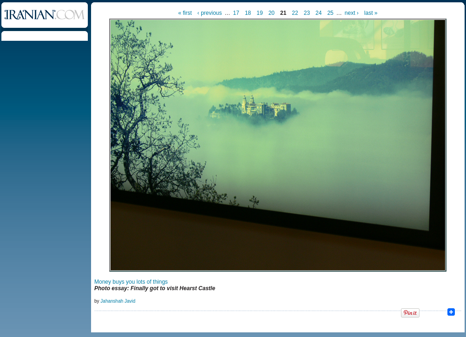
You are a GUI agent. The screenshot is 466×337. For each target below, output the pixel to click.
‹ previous (209, 13)
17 (236, 13)
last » (371, 13)
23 (307, 13)
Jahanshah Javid (117, 301)
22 (295, 13)
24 (318, 13)
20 (272, 13)
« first (185, 13)
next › (352, 13)
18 (248, 13)
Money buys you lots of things (131, 282)
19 (259, 13)
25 (330, 13)
